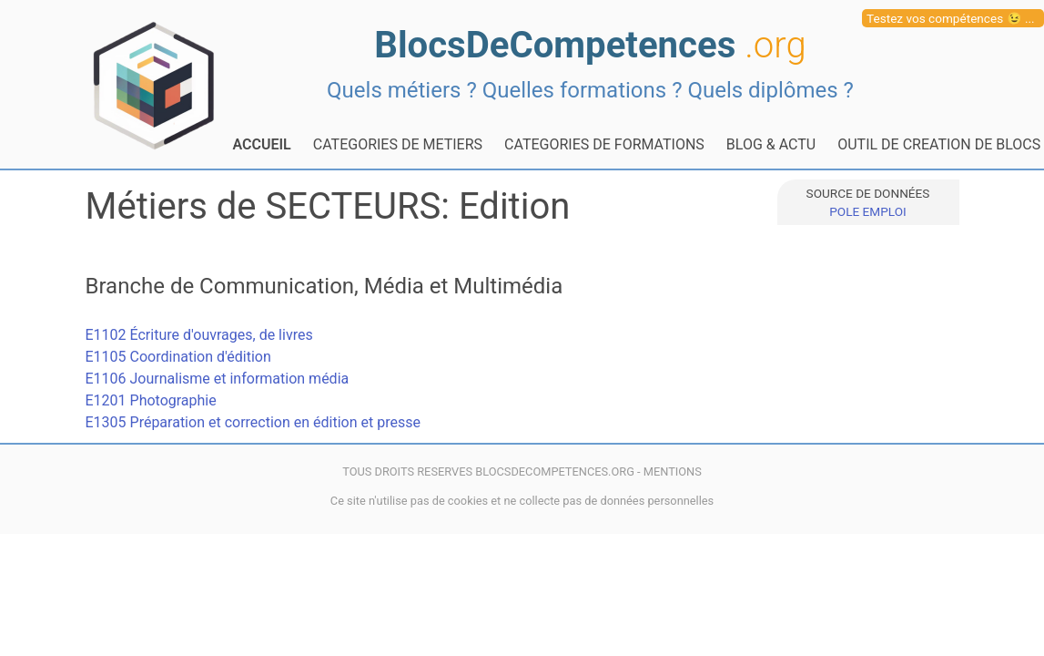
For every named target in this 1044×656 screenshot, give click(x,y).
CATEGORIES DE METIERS (397, 144)
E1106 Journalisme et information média (218, 378)
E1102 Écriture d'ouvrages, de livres (199, 334)
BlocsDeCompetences (590, 45)
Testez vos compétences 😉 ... (951, 18)
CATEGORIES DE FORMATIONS (604, 144)
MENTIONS (673, 471)
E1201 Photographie (151, 400)
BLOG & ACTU (771, 144)
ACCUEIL (262, 144)
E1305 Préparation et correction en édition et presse (253, 422)
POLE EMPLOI (867, 211)
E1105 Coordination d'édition (178, 356)
